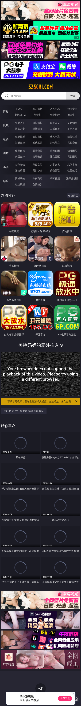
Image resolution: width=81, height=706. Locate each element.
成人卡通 (55, 136)
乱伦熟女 (55, 142)
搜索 (72, 95)
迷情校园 (20, 170)
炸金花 (37, 114)
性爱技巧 (72, 170)
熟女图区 (55, 156)
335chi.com (40, 86)
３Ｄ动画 (72, 122)
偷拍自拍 (37, 136)
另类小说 (37, 170)
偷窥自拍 (20, 150)
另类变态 (72, 142)
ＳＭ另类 (72, 128)
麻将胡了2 (20, 114)
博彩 (6, 111)
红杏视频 (20, 184)
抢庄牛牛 (72, 114)
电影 (6, 139)
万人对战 (55, 108)
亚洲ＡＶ (20, 122)
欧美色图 (55, 150)
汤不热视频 (72, 178)
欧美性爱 (72, 136)
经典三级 (37, 142)
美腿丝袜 (20, 156)
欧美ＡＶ (55, 122)
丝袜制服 (37, 128)
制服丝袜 (20, 142)
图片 (6, 153)
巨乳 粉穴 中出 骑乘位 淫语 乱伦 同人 (24, 411)
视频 (6, 125)
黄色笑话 (55, 170)
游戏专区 (72, 108)
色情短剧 (37, 184)
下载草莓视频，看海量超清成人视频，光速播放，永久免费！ (42, 401)
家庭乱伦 (37, 164)
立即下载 (65, 698)
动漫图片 (72, 150)
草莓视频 (55, 178)
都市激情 (20, 164)
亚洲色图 (37, 150)
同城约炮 (20, 178)
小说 (6, 167)
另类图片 (72, 156)
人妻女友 (55, 164)
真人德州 (37, 108)
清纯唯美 (37, 156)
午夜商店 (37, 178)
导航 (6, 181)
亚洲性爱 (20, 136)
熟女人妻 (20, 128)
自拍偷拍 (37, 122)
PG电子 (20, 108)
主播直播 (55, 128)
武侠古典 (72, 164)
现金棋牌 (55, 114)
